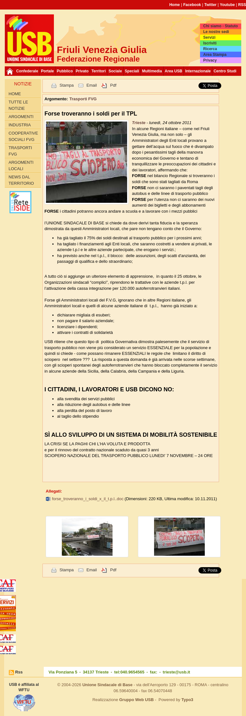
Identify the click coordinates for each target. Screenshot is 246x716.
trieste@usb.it (176, 672)
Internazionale (198, 71)
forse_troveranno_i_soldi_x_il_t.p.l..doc (88, 498)
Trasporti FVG (20, 150)
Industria (20, 125)
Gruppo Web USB (136, 699)
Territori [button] (98, 71)
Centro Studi (225, 71)
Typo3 (187, 699)
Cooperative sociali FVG (23, 136)
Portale (47, 71)
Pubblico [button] (65, 71)
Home (174, 5)
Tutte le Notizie (18, 105)
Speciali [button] (132, 71)
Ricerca (210, 49)
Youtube (227, 5)
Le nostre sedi (216, 32)
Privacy (210, 60)
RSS (242, 5)
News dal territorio (21, 180)
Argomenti (21, 116)
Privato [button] (82, 71)
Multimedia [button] (152, 71)
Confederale (27, 71)
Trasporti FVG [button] (83, 98)
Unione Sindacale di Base (107, 684)
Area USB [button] (173, 71)
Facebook (192, 5)
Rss (19, 672)
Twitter (210, 5)
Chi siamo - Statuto (220, 26)
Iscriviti (210, 43)
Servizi (209, 37)
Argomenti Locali (21, 165)
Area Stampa (214, 54)
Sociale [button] (115, 71)
